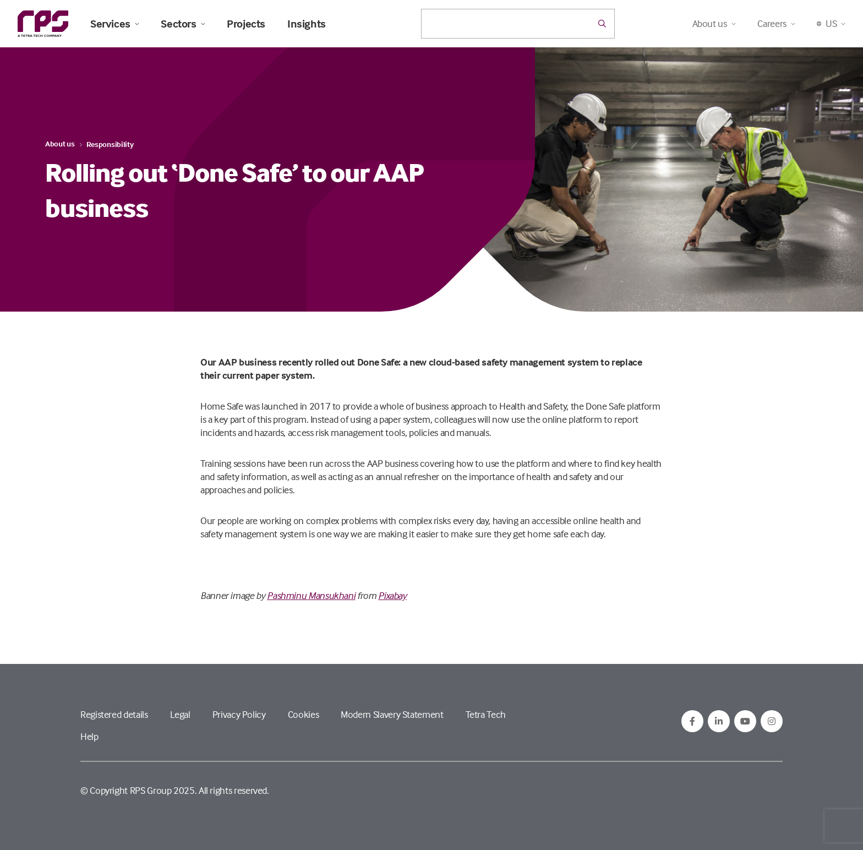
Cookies (303, 714)
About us (60, 143)
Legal (180, 714)
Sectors (183, 23)
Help (89, 736)
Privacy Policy (239, 714)
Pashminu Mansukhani (311, 595)
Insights (306, 23)
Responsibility (110, 144)
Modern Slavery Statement (392, 714)
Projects (246, 23)
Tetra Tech (486, 714)
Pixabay (392, 595)
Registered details (114, 714)
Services (114, 23)
